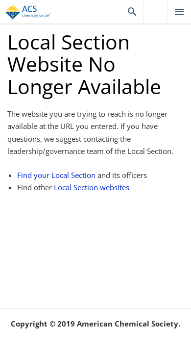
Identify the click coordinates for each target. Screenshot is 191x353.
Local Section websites (91, 187)
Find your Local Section (56, 175)
